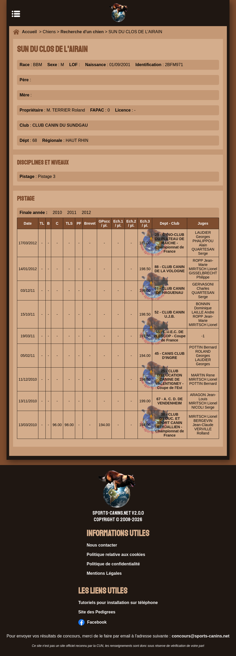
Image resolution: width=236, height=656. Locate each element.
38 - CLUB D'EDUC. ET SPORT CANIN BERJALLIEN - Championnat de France (169, 424)
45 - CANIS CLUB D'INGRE (169, 355)
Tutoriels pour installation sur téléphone (118, 602)
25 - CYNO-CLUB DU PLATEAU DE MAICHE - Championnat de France (169, 243)
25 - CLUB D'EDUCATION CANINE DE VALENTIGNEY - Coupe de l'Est (170, 379)
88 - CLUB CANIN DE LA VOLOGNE (170, 269)
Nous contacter (102, 545)
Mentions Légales (104, 573)
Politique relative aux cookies (116, 554)
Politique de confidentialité (113, 564)
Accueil (30, 32)
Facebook (92, 622)
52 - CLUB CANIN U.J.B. (170, 314)
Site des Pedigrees (96, 612)
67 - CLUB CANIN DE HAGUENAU (170, 290)
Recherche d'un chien (82, 32)
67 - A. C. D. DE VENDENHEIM (169, 401)
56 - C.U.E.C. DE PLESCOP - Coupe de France (170, 336)
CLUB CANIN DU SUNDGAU (60, 125)
